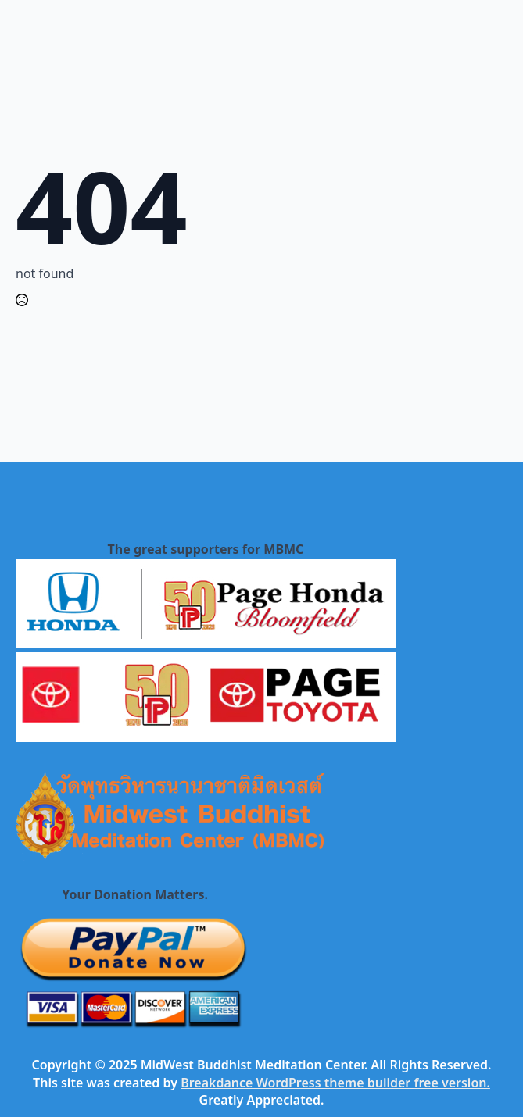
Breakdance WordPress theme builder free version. (335, 1082)
